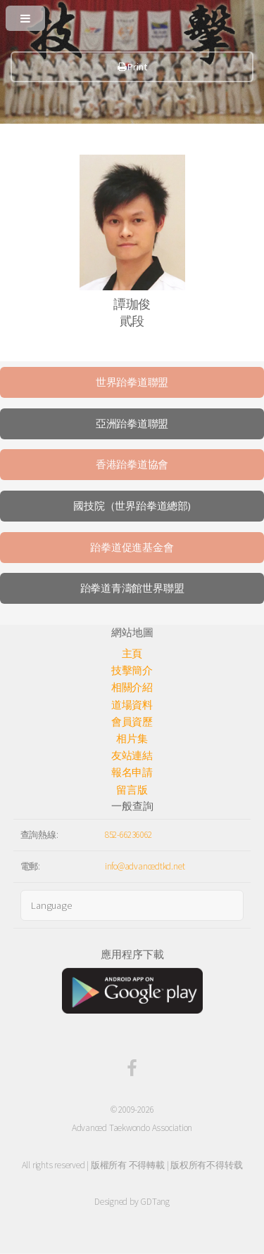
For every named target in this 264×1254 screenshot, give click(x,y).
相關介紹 (132, 687)
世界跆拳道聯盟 (132, 382)
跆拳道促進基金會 (131, 547)
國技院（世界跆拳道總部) (131, 506)
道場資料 (132, 705)
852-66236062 (128, 835)
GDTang (155, 1202)
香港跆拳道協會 (132, 464)
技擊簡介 (132, 670)
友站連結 (132, 755)
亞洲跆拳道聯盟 (132, 424)
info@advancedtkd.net (145, 866)
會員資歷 (132, 722)
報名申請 (132, 772)
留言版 (131, 790)
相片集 (131, 738)
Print (132, 66)
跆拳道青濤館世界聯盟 (132, 588)
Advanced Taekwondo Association (132, 1128)
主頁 (132, 653)
